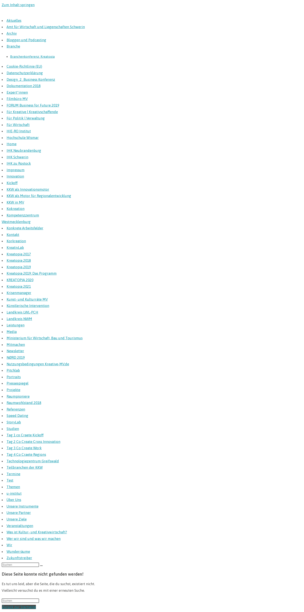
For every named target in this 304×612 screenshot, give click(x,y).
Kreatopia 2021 (19, 286)
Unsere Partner (19, 513)
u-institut (14, 493)
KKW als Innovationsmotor (28, 189)
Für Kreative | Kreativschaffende (32, 112)
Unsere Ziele (17, 519)
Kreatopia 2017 (19, 254)
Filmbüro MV (17, 99)
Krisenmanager (19, 293)
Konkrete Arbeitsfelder (25, 228)
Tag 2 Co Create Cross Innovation (33, 441)
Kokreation (15, 209)
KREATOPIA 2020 (20, 280)
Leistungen (15, 325)
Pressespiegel (17, 383)
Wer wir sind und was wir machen (34, 539)
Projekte (13, 390)
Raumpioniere (18, 396)
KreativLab (15, 247)
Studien (13, 429)
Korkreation (16, 241)
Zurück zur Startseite (19, 607)
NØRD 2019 (16, 357)
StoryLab (14, 422)
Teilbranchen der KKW (25, 467)
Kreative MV (15, 13)
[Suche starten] (41, 565)
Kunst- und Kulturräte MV (27, 299)
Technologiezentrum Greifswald (33, 461)
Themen (13, 487)
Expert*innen (17, 92)
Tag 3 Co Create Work (24, 448)
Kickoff (12, 183)
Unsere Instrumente (22, 506)
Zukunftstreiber (19, 558)
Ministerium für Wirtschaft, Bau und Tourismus (45, 338)
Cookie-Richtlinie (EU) (24, 66)
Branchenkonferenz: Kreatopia (32, 56)
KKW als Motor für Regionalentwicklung (39, 196)
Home (11, 144)
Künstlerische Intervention (28, 306)
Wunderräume (18, 551)
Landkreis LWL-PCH (22, 312)
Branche (13, 46)
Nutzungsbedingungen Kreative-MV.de (38, 364)
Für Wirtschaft (18, 125)
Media (12, 332)
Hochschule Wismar (23, 138)
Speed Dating (17, 415)
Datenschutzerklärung (25, 73)
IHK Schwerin (17, 157)
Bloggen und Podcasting (26, 40)
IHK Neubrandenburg (24, 150)
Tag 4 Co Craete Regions (26, 454)
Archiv (12, 33)
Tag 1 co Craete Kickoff (25, 435)
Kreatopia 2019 (19, 267)
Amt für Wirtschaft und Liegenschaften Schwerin (46, 27)
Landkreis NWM (19, 319)
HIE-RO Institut (19, 131)
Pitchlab (13, 370)
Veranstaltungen (20, 526)
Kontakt (13, 235)
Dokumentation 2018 (24, 86)
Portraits (14, 377)
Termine (13, 474)
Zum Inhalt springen (18, 5)
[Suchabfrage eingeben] (20, 565)
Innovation (15, 176)
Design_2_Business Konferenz (31, 79)
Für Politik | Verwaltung (26, 118)
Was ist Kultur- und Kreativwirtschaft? (37, 532)
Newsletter (15, 351)
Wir (9, 545)
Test (10, 480)
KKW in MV (15, 202)
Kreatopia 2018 (19, 260)
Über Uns (14, 500)
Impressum (15, 170)
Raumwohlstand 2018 (24, 403)
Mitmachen (16, 344)
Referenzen (16, 409)
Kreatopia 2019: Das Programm (32, 273)
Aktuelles (14, 20)
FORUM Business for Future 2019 (33, 105)
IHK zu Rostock (19, 163)
